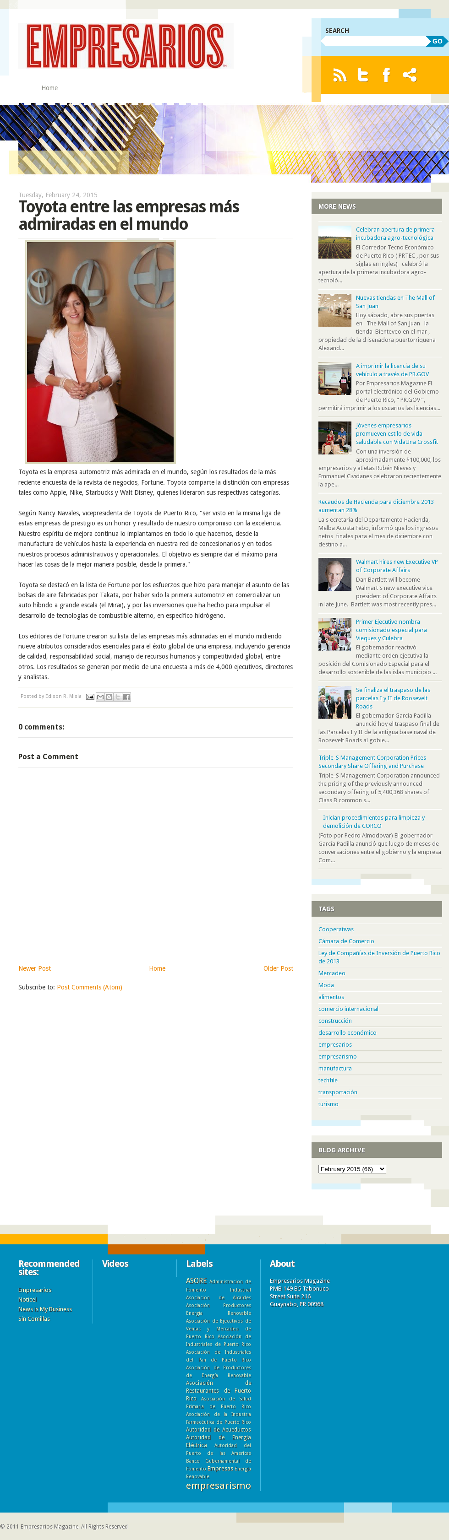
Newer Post (34, 968)
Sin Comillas (34, 1318)
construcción (335, 1020)
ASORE (196, 1280)
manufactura (335, 1068)
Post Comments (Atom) (89, 987)
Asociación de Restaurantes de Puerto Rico (218, 1391)
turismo (328, 1104)
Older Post (278, 968)
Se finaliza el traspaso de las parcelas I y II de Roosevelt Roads (393, 698)
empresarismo (337, 1056)
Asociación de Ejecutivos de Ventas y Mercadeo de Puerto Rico (218, 1328)
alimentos (331, 997)
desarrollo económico (347, 1032)
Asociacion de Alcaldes (218, 1297)
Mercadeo (331, 973)
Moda (326, 985)
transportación (337, 1092)
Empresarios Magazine (49, 1527)
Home (49, 88)
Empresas (220, 1468)
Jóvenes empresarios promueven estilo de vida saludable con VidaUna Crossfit (397, 433)
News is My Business (45, 1309)
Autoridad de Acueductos (218, 1430)
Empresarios (34, 1289)
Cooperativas (336, 929)
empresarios (335, 1044)
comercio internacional (348, 1008)
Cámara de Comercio (346, 941)
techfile (328, 1080)
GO (438, 41)
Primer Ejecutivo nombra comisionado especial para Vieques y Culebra (391, 630)
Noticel (27, 1299)
